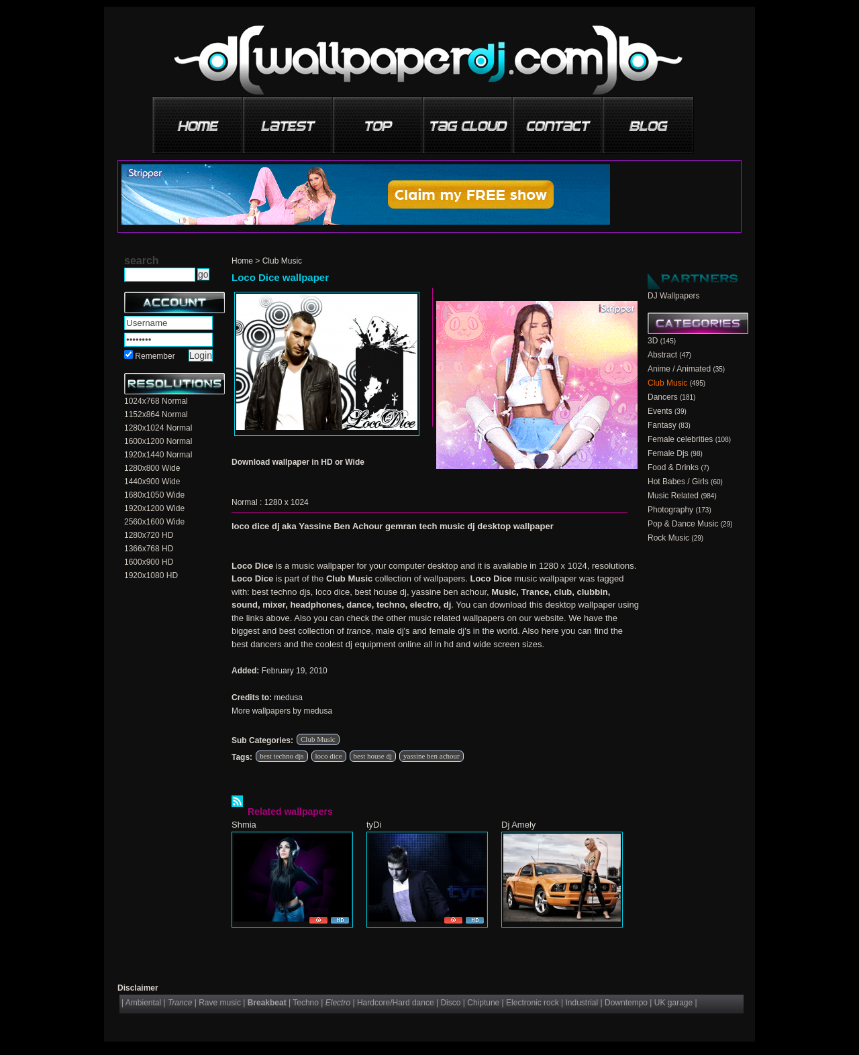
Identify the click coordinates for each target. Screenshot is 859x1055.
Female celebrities (680, 439)
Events (660, 411)
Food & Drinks (673, 467)
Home (242, 261)
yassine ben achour (431, 756)
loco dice (328, 756)
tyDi (373, 825)
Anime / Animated (679, 369)
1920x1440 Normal (158, 454)
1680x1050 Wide (154, 495)
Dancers (663, 397)
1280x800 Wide (152, 468)
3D (653, 340)
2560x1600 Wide (154, 521)
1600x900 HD (148, 562)
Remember (154, 356)
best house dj (373, 756)
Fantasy (662, 425)
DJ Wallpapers (674, 295)
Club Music (282, 261)
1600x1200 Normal (158, 441)
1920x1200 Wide (154, 508)
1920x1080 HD (151, 575)
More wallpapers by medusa (282, 711)
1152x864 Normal (156, 414)
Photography (670, 509)
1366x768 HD (148, 548)
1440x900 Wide (152, 481)
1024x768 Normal (156, 401)
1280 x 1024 (286, 502)
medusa (288, 697)
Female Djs (668, 453)
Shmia (244, 825)
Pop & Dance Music (683, 524)
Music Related (673, 495)
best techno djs (281, 756)
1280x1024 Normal (158, 428)
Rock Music (668, 538)
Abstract (662, 354)
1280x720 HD (148, 535)
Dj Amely (518, 825)
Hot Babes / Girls (678, 481)
